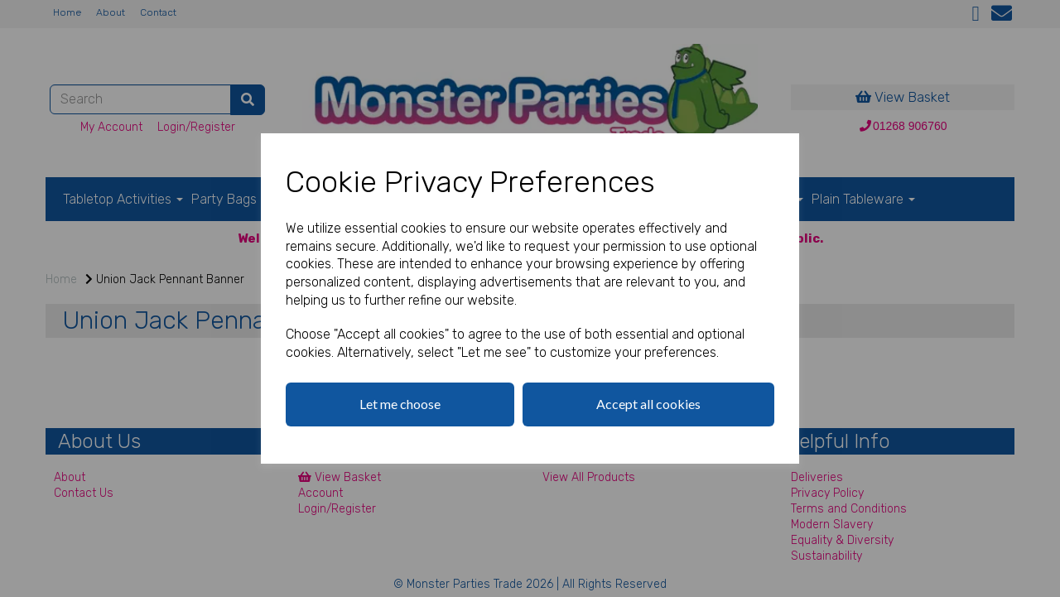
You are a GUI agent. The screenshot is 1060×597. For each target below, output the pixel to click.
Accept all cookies (648, 404)
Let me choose (400, 404)
